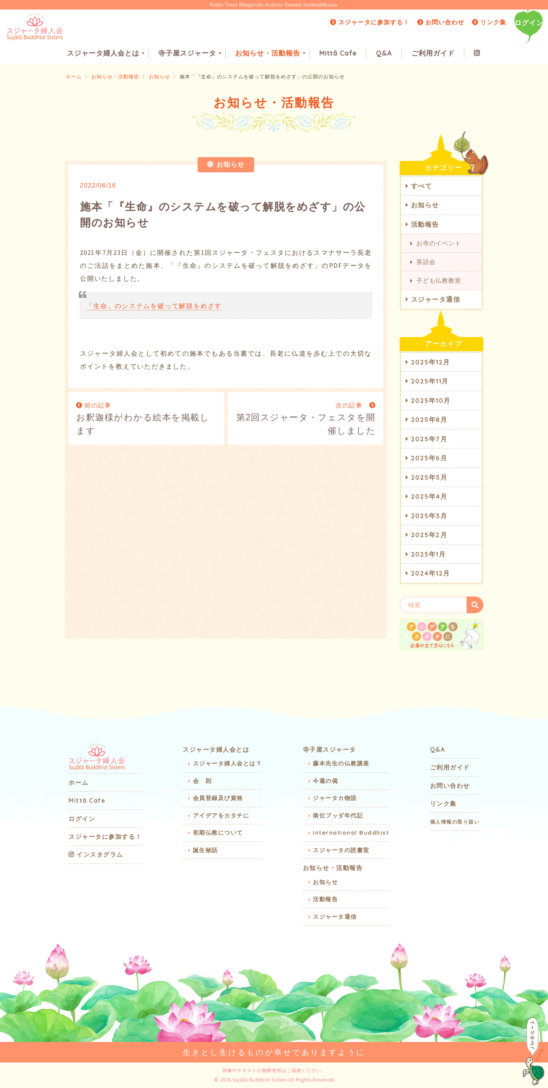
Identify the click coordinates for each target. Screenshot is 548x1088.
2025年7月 (429, 439)
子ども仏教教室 (438, 280)
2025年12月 (430, 362)
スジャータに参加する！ (369, 22)
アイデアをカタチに (221, 815)
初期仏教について (218, 832)
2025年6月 (429, 458)
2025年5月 (429, 477)
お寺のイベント (438, 243)
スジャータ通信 (435, 299)
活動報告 (425, 224)
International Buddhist (351, 832)
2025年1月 (428, 554)
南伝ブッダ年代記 (338, 815)
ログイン (529, 22)
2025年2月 (429, 535)
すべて (421, 186)
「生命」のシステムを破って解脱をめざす (154, 306)
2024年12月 (430, 573)
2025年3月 (429, 516)
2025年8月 (429, 419)
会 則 (202, 780)
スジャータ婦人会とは (106, 53)
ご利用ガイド (433, 53)
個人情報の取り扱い (455, 822)
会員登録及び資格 (218, 798)
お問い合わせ (440, 22)
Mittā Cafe (338, 53)
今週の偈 (325, 780)
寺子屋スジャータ (189, 53)
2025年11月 (430, 381)
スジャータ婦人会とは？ (227, 763)
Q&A (384, 53)
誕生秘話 (205, 850)
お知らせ (159, 76)
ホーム (74, 76)
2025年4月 (429, 496)
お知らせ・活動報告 (270, 53)
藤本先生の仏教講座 (341, 763)
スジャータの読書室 (341, 850)
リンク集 (489, 22)
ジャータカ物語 (335, 798)
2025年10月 (431, 400)
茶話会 (425, 262)
